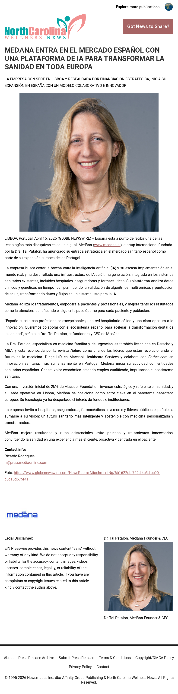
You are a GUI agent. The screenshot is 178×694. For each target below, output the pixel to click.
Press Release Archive (36, 658)
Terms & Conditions (115, 658)
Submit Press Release (76, 658)
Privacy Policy (80, 667)
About (9, 658)
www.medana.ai (107, 245)
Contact (102, 667)
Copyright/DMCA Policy (154, 658)
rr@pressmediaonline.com (26, 462)
